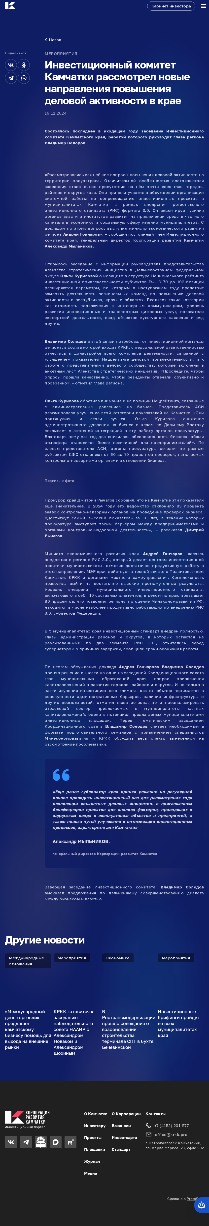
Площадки (94, 1149)
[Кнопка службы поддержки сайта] (201, 1205)
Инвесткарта (124, 1137)
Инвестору (95, 1125)
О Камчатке (95, 1113)
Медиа (90, 1173)
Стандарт (121, 1149)
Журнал (92, 1161)
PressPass (195, 1198)
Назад (53, 40)
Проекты (93, 1137)
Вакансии (121, 1125)
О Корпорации (126, 1113)
